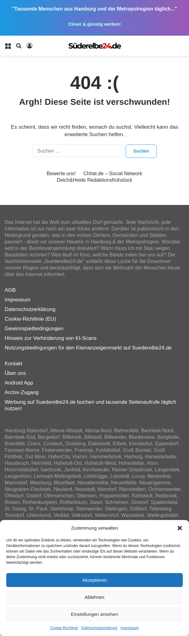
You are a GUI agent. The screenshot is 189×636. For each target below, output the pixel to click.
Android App (19, 383)
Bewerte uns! (61, 173)
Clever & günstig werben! (94, 24)
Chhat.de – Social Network (112, 173)
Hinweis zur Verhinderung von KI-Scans (51, 338)
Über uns (15, 373)
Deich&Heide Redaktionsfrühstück (94, 180)
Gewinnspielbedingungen (34, 328)
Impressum (130, 628)
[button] (180, 528)
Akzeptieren (94, 580)
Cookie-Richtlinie (64, 628)
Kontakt (13, 364)
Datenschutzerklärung (99, 628)
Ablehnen (94, 597)
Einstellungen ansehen (94, 614)
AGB (10, 290)
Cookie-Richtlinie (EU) (30, 319)
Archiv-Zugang (22, 392)
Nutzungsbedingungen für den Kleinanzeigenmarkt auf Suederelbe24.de (88, 348)
